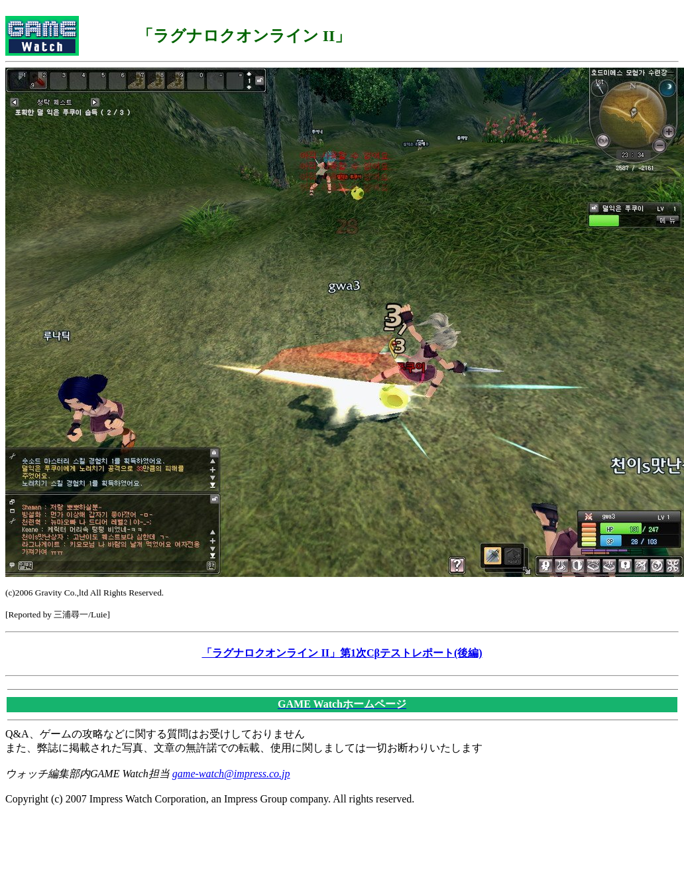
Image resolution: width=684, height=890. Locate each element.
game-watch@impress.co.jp (231, 773)
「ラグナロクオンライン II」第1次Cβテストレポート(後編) (341, 653)
